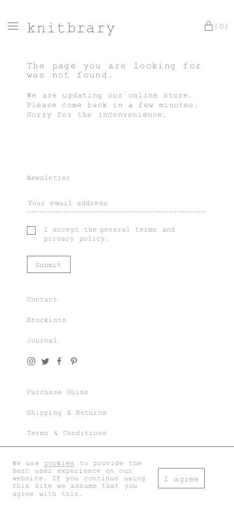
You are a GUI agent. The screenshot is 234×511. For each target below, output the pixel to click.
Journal (42, 340)
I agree (181, 478)
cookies (59, 463)
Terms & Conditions (67, 433)
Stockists (46, 320)
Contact (42, 299)
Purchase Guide (57, 392)
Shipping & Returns (67, 412)
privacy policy (74, 238)
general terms (128, 229)
